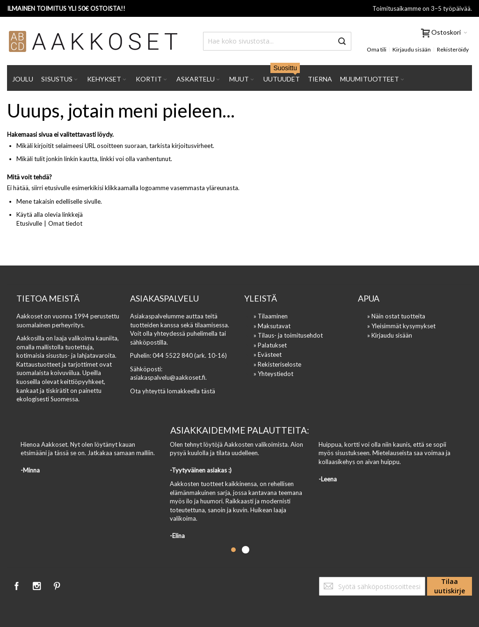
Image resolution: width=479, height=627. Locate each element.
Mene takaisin (35, 201)
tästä (208, 391)
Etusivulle (29, 223)
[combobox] (277, 41)
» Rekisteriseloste (277, 364)
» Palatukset (270, 345)
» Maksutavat (272, 326)
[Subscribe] (449, 586)
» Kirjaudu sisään (389, 335)
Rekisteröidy (453, 49)
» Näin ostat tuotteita (396, 316)
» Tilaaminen (271, 316)
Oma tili (376, 49)
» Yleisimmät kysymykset (401, 326)
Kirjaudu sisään (411, 49)
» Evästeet (268, 354)
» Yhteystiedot (273, 373)
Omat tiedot (65, 223)
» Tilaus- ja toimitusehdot (288, 335)
